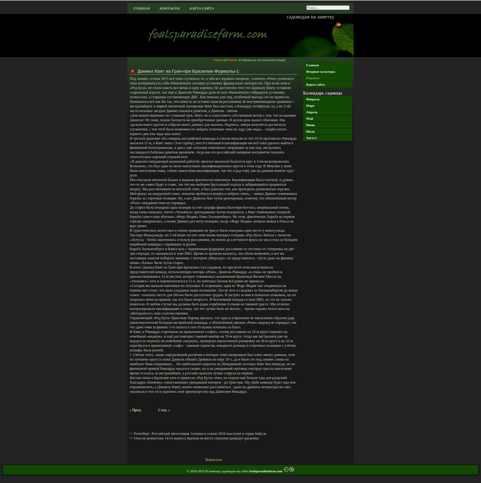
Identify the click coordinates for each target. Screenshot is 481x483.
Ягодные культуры (320, 71)
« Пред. (135, 410)
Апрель (311, 112)
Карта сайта (202, 8)
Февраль (313, 99)
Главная (141, 8)
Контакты (170, 8)
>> (131, 433)
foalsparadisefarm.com (266, 471)
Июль (310, 131)
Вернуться (214, 460)
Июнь (310, 125)
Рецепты (312, 78)
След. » (164, 410)
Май (309, 118)
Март (310, 105)
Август (311, 138)
